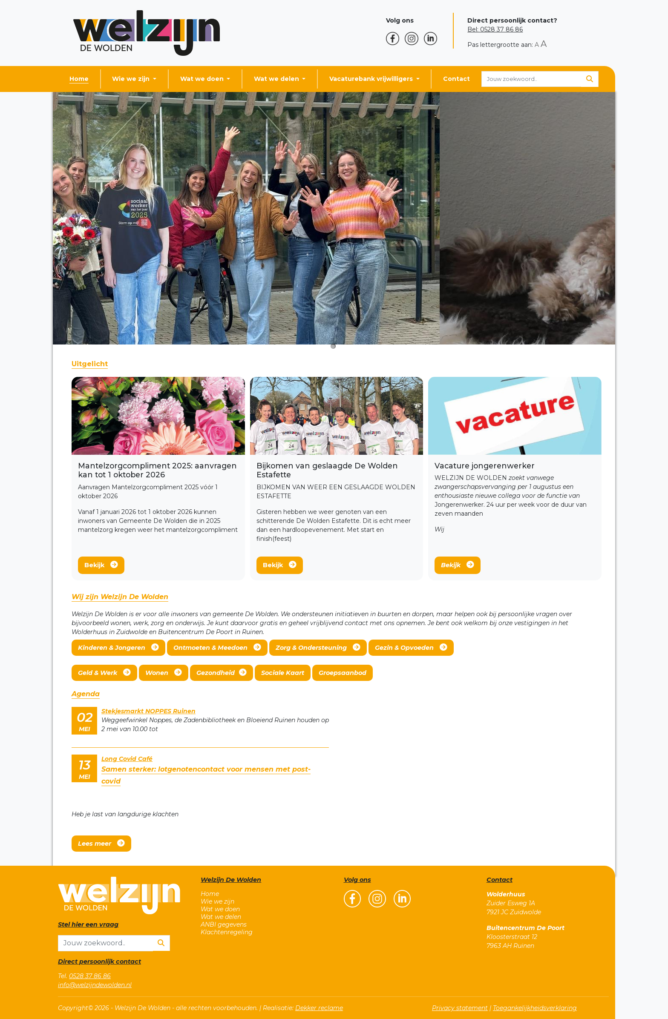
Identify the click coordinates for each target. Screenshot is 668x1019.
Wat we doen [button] (202, 79)
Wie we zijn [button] (131, 79)
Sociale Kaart (282, 673)
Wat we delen (221, 917)
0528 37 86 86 (90, 976)
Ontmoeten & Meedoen (217, 647)
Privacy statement (460, 1008)
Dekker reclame (319, 1008)
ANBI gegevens (224, 924)
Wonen (163, 673)
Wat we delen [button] (277, 79)
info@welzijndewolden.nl (95, 985)
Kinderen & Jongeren (118, 647)
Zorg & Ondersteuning (318, 647)
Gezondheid (221, 673)
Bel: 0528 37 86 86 (495, 29)
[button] (395, 38)
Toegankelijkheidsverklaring (535, 1008)
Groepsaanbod (342, 673)
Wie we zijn (217, 901)
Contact (456, 79)
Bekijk (101, 565)
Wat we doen (220, 909)
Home (79, 79)
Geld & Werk (104, 673)
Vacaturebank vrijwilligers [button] (372, 79)
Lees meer (101, 843)
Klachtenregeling (227, 932)
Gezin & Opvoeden (411, 647)
